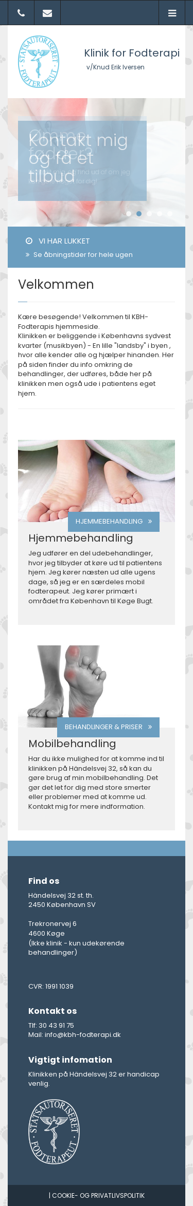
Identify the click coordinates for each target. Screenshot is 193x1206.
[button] (172, 13)
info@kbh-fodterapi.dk (83, 1035)
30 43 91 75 (56, 1025)
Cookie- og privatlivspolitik (98, 1195)
